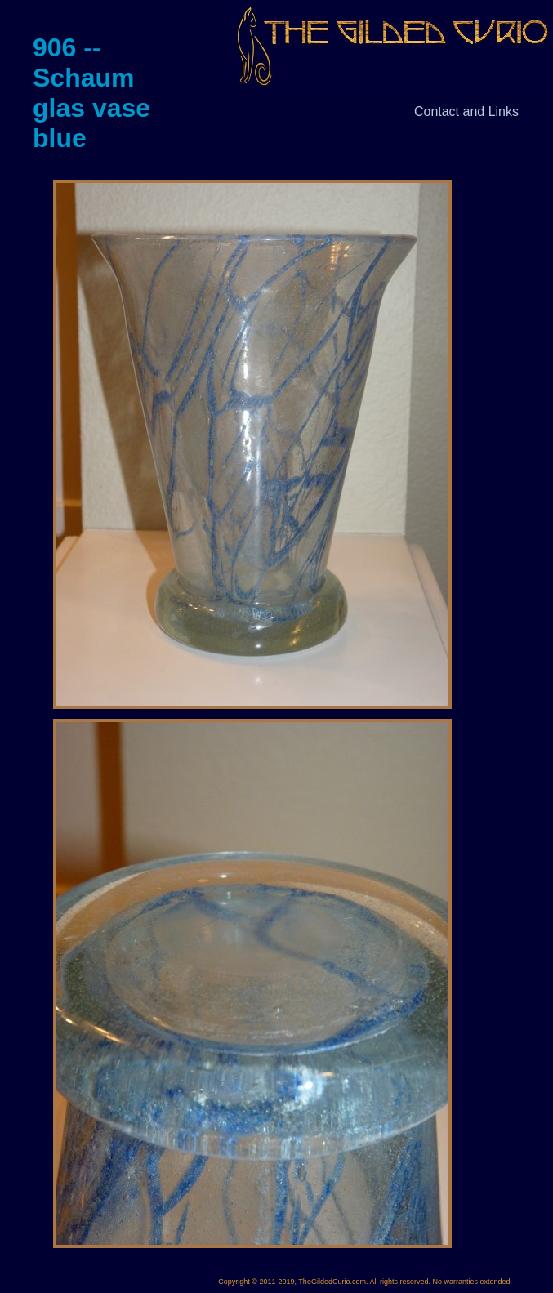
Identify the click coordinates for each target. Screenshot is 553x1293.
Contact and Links (466, 111)
